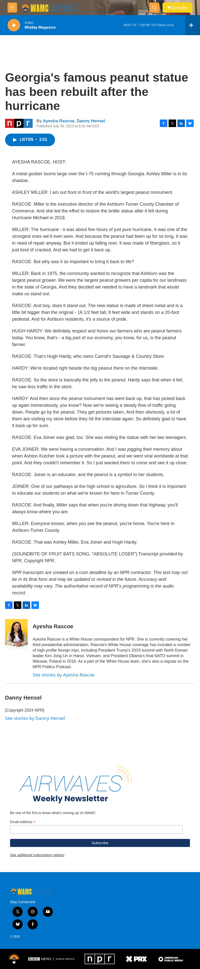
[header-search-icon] (154, 8)
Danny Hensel (91, 121)
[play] (14, 25)
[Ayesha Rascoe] (16, 634)
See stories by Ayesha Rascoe (63, 675)
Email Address (23, 822)
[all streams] (192, 25)
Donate (179, 7)
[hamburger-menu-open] (12, 8)
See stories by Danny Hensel (35, 718)
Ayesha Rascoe (58, 121)
